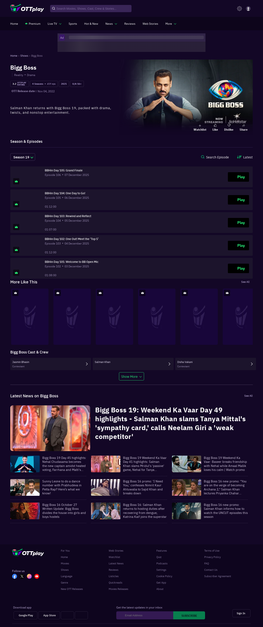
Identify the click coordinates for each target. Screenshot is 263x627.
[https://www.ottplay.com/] (14, 23)
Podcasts (161, 563)
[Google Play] (25, 615)
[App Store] (49, 615)
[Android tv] (67, 615)
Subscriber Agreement (217, 576)
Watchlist (114, 557)
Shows (65, 569)
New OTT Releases (72, 589)
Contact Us (210, 569)
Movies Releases (118, 589)
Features (161, 550)
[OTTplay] (27, 8)
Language (66, 576)
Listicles (114, 576)
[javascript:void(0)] (54, 23)
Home (64, 557)
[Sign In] (241, 613)
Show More (129, 376)
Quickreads (115, 582)
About (160, 589)
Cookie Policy (164, 576)
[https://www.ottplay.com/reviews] (129, 23)
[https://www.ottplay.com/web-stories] (150, 23)
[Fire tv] (81, 615)
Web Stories (116, 550)
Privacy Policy (212, 557)
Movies (65, 563)
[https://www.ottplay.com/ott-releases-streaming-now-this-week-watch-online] (91, 23)
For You (65, 550)
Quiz (158, 557)
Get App (161, 582)
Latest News (116, 563)
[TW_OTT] (23, 577)
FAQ (206, 563)
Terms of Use (211, 550)
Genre (64, 582)
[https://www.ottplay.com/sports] (73, 23)
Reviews (113, 569)
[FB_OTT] (16, 577)
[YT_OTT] (38, 577)
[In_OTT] (30, 577)
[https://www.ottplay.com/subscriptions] (32, 23)
